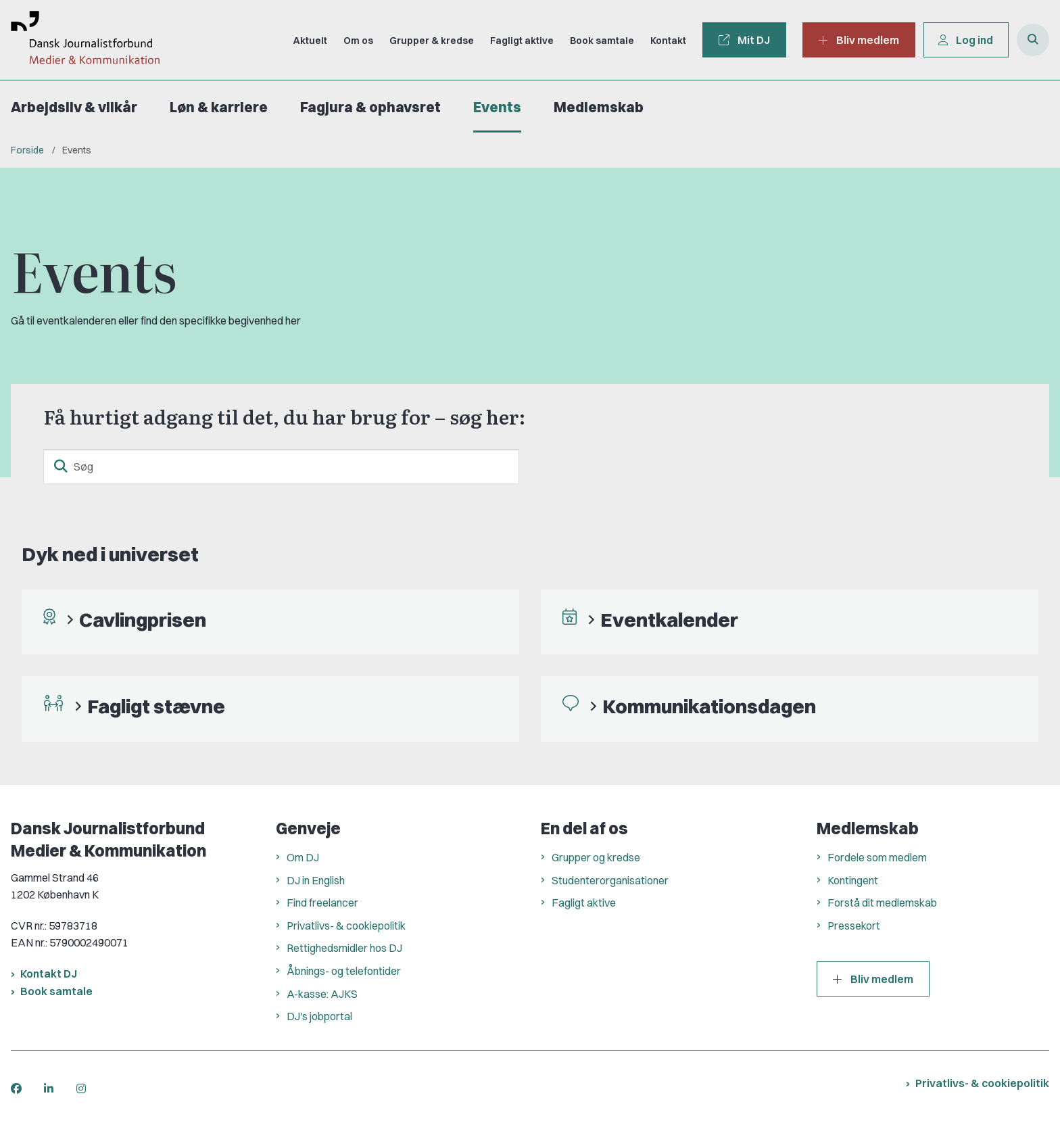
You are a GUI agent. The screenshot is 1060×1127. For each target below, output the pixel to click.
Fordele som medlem (877, 857)
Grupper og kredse (596, 857)
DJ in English (316, 880)
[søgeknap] (60, 466)
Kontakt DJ (48, 973)
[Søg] (281, 466)
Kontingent (852, 880)
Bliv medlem (873, 979)
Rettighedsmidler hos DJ (344, 948)
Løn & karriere (219, 107)
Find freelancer (322, 902)
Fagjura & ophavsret (370, 107)
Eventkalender (669, 619)
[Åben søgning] (1033, 40)
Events (497, 107)
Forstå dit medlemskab (882, 902)
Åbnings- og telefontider (344, 971)
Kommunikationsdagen (709, 706)
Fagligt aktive (584, 902)
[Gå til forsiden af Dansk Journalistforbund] (80, 40)
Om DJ (303, 857)
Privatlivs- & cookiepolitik (346, 925)
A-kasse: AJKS (322, 994)
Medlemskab (599, 107)
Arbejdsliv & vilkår (74, 107)
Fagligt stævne (156, 706)
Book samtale (56, 991)
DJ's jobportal (319, 1016)
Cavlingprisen (142, 619)
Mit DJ (742, 40)
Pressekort (853, 925)
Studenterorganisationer (610, 880)
